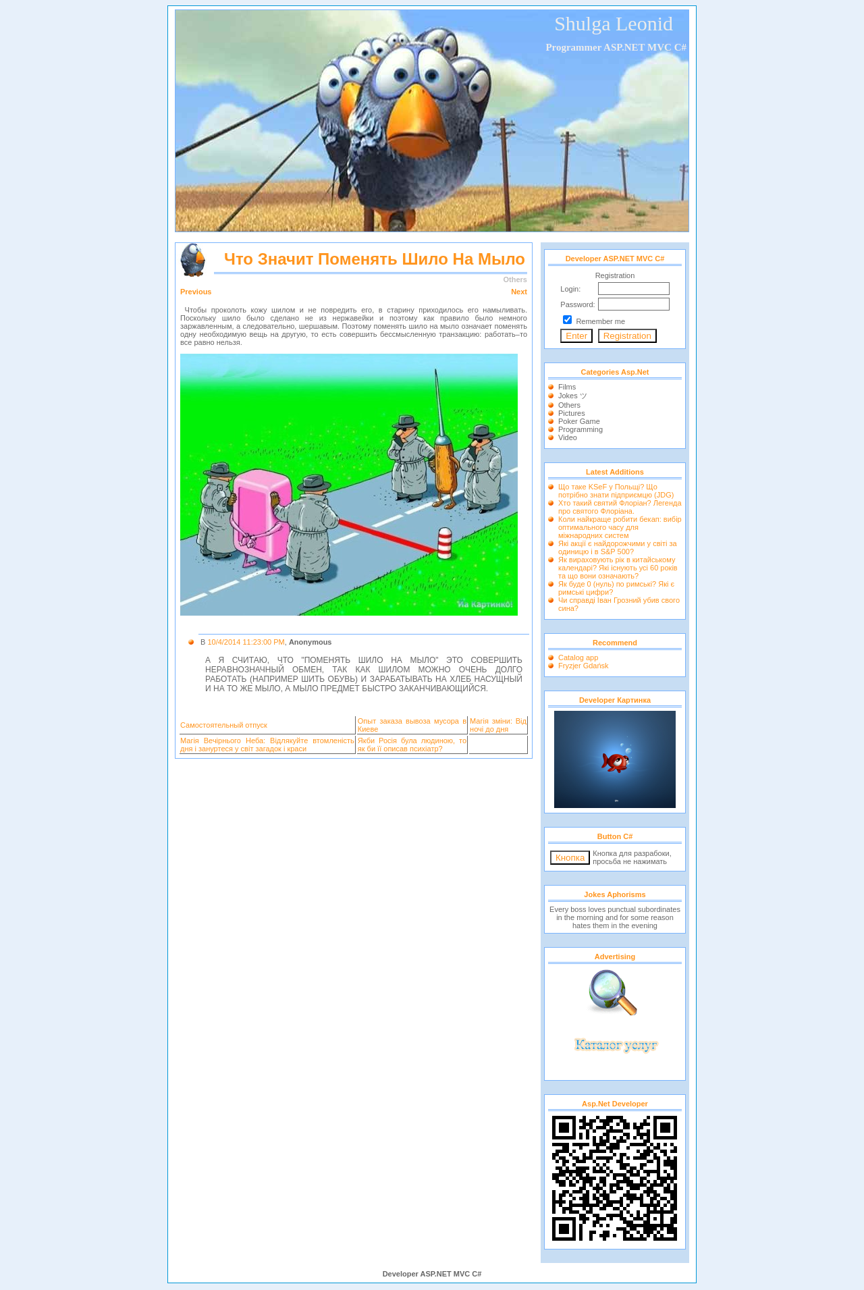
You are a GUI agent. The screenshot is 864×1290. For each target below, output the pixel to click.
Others (569, 405)
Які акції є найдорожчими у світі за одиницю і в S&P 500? (617, 547)
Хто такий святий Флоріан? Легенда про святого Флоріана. (620, 507)
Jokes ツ (572, 396)
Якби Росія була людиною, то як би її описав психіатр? (412, 744)
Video (567, 437)
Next (519, 292)
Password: (577, 304)
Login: (570, 289)
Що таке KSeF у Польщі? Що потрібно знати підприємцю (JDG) (616, 491)
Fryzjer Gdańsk (583, 666)
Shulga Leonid (613, 23)
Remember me (600, 321)
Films (567, 387)
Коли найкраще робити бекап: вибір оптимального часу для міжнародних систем (620, 527)
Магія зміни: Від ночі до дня (498, 725)
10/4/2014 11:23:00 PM (245, 642)
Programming (580, 429)
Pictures (571, 413)
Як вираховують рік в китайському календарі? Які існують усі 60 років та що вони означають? (618, 568)
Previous (195, 292)
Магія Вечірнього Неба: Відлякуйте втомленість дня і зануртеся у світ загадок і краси (267, 744)
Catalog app (578, 657)
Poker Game (579, 421)
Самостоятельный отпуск (223, 725)
